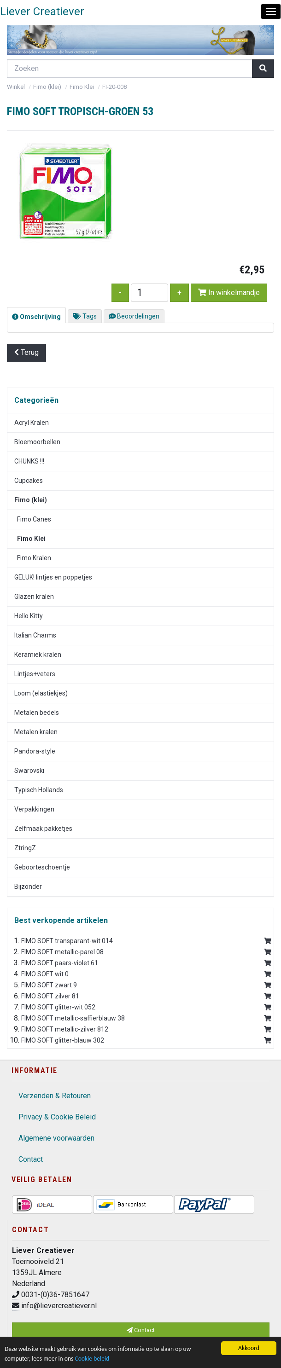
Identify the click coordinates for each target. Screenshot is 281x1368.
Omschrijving (36, 316)
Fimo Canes (32, 519)
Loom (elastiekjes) (41, 693)
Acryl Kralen (31, 422)
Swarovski (29, 770)
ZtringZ (25, 848)
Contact (30, 1159)
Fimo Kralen (32, 558)
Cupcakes (28, 480)
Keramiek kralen (37, 654)
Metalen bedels (36, 712)
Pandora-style (34, 751)
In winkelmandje (229, 292)
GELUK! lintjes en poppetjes (53, 577)
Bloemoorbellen (37, 442)
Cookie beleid (92, 1358)
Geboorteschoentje (42, 867)
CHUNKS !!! (29, 461)
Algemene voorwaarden (56, 1138)
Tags (85, 316)
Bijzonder (28, 886)
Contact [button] (141, 1330)
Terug (26, 352)
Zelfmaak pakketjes (43, 828)
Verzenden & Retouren (54, 1095)
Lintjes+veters (34, 674)
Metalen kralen (36, 732)
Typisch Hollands (38, 790)
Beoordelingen (134, 316)
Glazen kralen (34, 596)
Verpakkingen (34, 809)
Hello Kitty (28, 616)
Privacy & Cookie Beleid (57, 1117)
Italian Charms (35, 635)
